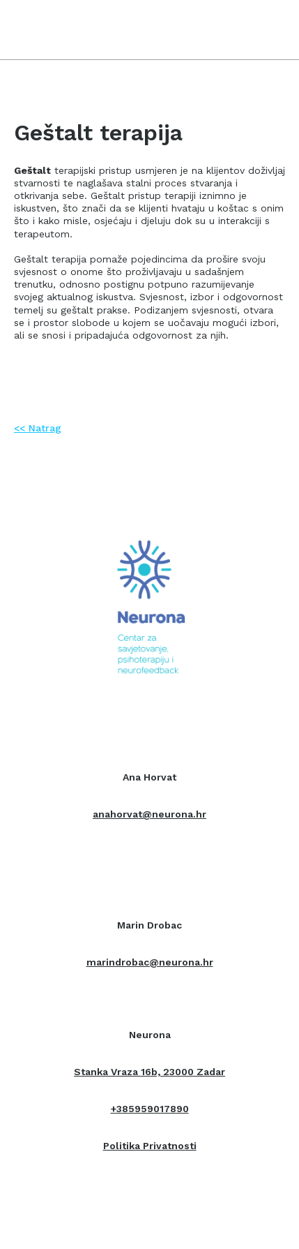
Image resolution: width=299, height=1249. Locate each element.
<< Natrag (37, 428)
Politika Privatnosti (150, 1145)
